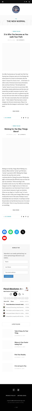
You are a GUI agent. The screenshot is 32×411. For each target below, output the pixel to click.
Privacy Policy (11, 395)
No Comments (20, 40)
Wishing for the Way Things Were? (16, 130)
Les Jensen (8, 117)
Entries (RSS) (22, 395)
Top (16, 407)
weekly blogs (16, 31)
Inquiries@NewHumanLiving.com (16, 400)
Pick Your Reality (20, 354)
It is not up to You (20, 366)
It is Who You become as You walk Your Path (16, 35)
